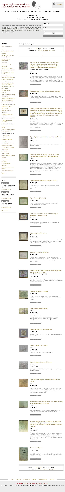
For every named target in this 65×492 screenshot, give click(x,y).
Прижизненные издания (8, 118)
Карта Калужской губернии (38, 233)
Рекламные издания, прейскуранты (7, 140)
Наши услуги (24, 11)
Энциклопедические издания (7, 115)
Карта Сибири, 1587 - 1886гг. (39, 345)
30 (41, 48)
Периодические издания (8, 123)
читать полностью (6, 189)
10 (36, 48)
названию (45, 50)
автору (40, 50)
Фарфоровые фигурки (7, 170)
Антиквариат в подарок (7, 51)
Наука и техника (5, 90)
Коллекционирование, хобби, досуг (7, 87)
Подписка (56, 11)
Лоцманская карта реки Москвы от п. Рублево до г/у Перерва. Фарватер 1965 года (46, 402)
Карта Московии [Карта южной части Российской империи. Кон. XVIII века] (46, 271)
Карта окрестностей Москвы (39, 308)
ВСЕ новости (4, 210)
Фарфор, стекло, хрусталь (8, 155)
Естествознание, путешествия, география (8, 76)
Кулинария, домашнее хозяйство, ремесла (7, 83)
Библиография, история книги (8, 72)
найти (53, 36)
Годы (44, 31)
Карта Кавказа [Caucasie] (38, 198)
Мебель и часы (5, 163)
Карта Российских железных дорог (41, 329)
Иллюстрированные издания (7, 111)
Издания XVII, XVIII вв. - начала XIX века (7, 56)
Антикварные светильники (5, 152)
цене (50, 50)
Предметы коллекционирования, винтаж (7, 167)
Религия (3, 92)
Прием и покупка (45, 11)
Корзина (59, 4)
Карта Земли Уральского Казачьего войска (43, 180)
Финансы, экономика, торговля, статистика (7, 101)
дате (53, 50)
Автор (44, 27)
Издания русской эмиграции (6, 65)
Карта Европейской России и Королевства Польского (46, 137)
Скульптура (4, 149)
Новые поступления (6, 46)
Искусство (4, 62)
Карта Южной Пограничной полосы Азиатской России (45, 380)
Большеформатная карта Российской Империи (45, 91)
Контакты (14, 11)
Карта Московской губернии (39, 291)
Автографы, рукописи (7, 143)
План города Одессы (36, 448)
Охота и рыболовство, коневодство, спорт (7, 80)
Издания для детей (6, 106)
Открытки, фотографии (7, 147)
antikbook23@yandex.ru (58, 485)
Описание (46, 23)
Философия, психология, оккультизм (8, 95)
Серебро (3, 157)
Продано (3, 173)
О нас (7, 11)
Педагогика (4, 108)
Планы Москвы (6, 135)
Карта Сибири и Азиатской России (41, 362)
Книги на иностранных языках (7, 126)
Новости (34, 11)
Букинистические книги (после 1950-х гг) (8, 130)
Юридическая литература (8, 98)
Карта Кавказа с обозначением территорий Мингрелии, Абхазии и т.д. (44, 214)
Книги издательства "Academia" (6, 120)
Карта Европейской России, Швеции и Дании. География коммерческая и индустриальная (44, 155)
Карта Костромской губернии (39, 252)
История (3, 53)
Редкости (3, 49)
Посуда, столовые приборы (6, 160)
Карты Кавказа (6, 137)
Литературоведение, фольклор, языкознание (8, 69)
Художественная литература (5, 59)
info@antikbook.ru (46, 485)
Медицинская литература (8, 104)
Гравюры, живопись (7, 145)
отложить (35, 84)
